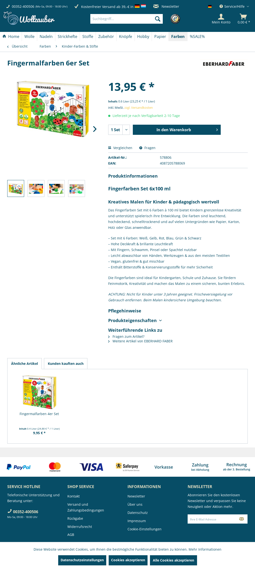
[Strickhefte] (67, 36)
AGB (70, 534)
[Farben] (178, 36)
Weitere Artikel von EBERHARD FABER (140, 341)
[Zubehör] (106, 36)
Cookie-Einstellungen (145, 529)
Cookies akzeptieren (128, 560)
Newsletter (166, 6)
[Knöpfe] (126, 36)
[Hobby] (143, 36)
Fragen (147, 147)
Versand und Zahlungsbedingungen (85, 507)
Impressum (137, 521)
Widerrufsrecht (79, 526)
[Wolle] (29, 36)
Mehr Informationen (205, 549)
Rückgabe (75, 518)
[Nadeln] (46, 36)
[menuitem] (134, 19)
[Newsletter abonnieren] (241, 519)
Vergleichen (120, 147)
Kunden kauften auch (66, 363)
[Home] (11, 36)
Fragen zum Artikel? (126, 336)
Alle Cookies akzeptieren (173, 560)
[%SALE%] (197, 36)
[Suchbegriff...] (126, 19)
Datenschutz (138, 512)
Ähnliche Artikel (24, 363)
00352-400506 (23, 6)
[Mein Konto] (221, 18)
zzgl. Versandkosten (138, 107)
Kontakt (73, 496)
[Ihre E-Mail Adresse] (212, 519)
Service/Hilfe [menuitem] (233, 6)
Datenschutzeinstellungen (82, 560)
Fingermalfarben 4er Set (39, 413)
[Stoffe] (88, 36)
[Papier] (160, 36)
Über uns (135, 504)
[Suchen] (158, 19)
